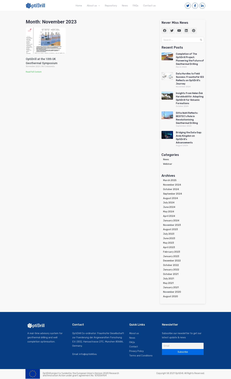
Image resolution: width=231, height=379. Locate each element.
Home (78, 5)
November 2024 (172, 184)
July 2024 (168, 202)
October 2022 (171, 265)
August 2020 (170, 296)
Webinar (167, 164)
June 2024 (169, 207)
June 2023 (169, 238)
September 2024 (172, 193)
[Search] (201, 40)
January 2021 (171, 287)
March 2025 (169, 180)
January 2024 (171, 220)
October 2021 (170, 274)
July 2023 (168, 234)
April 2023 (169, 247)
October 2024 (171, 189)
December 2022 (172, 260)
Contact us (149, 5)
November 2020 (172, 292)
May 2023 (168, 243)
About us (92, 5)
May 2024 (168, 211)
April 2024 (169, 216)
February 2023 (171, 252)
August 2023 (170, 229)
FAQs (135, 5)
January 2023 (171, 256)
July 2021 (168, 278)
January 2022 (171, 269)
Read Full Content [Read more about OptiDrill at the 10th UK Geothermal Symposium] (33, 72)
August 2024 (170, 198)
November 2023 (172, 225)
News (125, 5)
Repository (111, 5)
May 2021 (168, 283)
